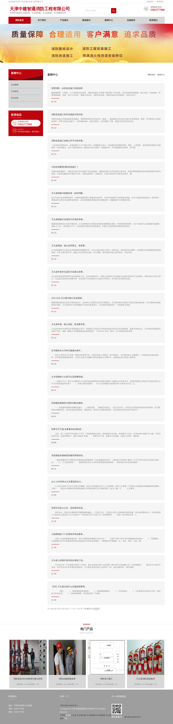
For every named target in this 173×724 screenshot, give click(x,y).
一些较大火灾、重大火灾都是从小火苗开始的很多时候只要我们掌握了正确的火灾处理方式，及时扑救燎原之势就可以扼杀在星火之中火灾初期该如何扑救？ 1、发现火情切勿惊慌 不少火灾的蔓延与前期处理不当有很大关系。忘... (106, 383)
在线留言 (150, 2)
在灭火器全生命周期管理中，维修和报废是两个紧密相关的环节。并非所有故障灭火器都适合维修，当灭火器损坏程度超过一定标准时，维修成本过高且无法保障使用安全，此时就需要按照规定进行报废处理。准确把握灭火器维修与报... (106, 200)
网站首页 (19, 20)
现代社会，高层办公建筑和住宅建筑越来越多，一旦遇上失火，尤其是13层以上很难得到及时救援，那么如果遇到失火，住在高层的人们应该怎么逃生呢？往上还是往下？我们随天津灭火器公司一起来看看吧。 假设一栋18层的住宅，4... (106, 514)
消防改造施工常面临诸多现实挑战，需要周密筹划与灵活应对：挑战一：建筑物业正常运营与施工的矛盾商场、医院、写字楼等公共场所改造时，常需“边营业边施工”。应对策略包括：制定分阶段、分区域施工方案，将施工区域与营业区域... (106, 121)
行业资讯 (14, 91)
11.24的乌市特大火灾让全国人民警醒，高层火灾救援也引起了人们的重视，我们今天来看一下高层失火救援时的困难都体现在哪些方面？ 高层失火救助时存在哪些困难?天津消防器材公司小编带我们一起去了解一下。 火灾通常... (106, 488)
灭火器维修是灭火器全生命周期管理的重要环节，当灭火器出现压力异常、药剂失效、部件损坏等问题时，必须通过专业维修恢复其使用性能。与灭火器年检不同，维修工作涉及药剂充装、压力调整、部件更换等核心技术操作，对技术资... (106, 252)
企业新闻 (14, 85)
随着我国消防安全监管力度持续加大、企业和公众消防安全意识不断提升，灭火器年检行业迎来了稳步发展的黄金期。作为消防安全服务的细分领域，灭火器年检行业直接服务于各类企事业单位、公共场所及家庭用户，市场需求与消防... (106, 305)
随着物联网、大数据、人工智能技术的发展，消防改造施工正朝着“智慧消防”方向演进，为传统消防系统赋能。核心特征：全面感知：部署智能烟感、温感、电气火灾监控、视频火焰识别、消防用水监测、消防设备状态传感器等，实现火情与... (106, 95)
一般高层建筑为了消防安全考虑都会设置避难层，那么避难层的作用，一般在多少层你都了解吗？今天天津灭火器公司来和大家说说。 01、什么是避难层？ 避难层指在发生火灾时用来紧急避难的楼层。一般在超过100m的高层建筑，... (106, 462)
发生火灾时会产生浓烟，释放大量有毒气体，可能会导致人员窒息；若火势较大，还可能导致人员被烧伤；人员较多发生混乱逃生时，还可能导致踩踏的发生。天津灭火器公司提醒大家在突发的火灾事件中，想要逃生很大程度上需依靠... (106, 357)
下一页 (83, 609)
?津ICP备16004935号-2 (69, 717)
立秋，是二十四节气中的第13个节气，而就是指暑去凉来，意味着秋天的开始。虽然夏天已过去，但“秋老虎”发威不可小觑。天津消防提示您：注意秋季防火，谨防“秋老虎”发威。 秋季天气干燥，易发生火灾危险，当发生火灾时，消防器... (106, 436)
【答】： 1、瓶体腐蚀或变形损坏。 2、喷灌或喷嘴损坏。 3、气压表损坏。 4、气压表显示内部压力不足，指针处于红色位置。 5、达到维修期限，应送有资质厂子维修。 (106, 593)
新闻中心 (109, 20)
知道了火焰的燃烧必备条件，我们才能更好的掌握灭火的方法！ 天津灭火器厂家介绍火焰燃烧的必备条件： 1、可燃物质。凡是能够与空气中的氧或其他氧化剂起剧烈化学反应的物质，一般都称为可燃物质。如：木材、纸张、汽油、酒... (106, 541)
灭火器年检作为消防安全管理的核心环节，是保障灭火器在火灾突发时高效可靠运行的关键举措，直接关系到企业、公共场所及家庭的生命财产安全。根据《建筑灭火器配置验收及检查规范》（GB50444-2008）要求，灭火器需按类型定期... (106, 331)
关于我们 (42, 20)
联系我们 (160, 2)
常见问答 (14, 98)
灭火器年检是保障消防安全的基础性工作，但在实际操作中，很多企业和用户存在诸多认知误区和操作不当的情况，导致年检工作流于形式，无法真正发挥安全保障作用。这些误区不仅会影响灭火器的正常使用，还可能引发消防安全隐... (106, 278)
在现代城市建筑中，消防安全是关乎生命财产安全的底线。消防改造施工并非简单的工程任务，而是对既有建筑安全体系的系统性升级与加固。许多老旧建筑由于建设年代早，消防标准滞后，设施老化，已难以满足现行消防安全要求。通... (106, 174)
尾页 (88, 609)
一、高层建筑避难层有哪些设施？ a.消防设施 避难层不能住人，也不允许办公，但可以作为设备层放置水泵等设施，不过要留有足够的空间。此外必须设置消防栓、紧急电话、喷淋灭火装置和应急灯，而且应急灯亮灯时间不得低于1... (106, 410)
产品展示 (64, 20)
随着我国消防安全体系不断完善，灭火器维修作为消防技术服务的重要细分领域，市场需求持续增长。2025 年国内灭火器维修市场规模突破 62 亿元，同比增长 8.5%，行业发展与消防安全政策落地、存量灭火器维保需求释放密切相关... (106, 226)
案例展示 (86, 20)
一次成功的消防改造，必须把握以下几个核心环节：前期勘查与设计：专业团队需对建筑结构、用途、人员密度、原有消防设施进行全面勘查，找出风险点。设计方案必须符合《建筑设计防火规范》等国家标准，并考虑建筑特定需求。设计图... (106, 147)
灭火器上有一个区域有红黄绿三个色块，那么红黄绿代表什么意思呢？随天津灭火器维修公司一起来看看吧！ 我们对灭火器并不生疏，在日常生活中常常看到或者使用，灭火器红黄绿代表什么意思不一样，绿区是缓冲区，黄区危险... (106, 567)
